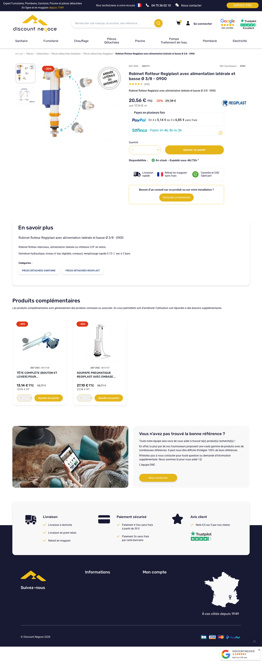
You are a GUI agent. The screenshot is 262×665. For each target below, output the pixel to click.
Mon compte (155, 572)
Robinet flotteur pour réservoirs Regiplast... (155, 374)
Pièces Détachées (111, 40)
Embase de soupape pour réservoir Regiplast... (96, 374)
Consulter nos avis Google (100, 580)
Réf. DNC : (134, 66)
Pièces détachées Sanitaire (66, 53)
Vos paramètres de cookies (101, 608)
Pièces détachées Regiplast (98, 53)
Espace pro (243, 5)
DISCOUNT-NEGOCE (243, 651)
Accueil (19, 53)
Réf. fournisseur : (229, 66)
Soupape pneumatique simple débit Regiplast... (219, 374)
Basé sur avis (239, 657)
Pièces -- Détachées (37, 53)
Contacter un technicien (176, 197)
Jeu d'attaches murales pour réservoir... (40, 374)
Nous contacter (158, 477)
